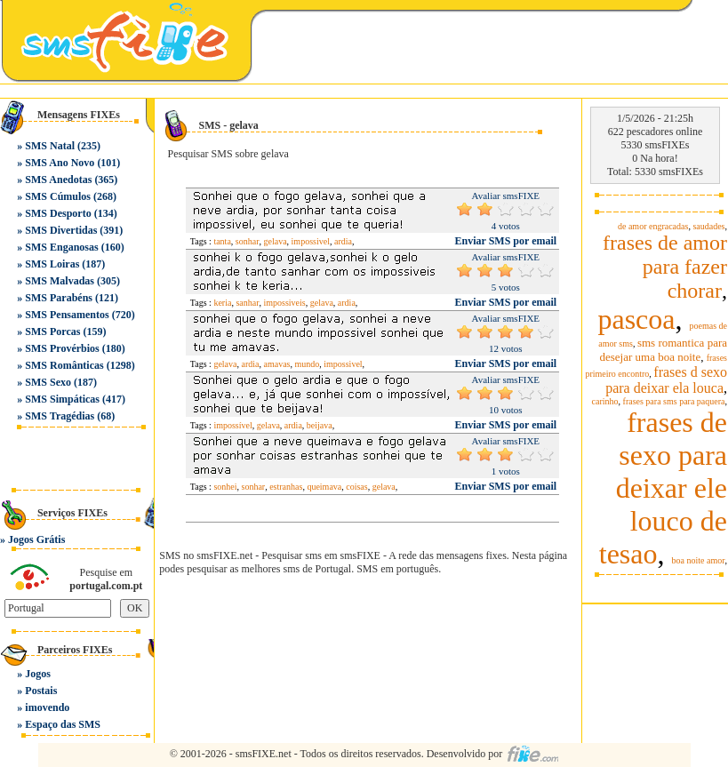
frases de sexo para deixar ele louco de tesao (663, 488)
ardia (343, 241)
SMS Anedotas (58, 179)
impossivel (311, 241)
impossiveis (285, 303)
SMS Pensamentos (66, 314)
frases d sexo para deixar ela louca (666, 379)
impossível (232, 425)
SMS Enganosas (61, 247)
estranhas (285, 486)
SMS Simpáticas (62, 399)
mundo (306, 364)
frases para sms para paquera (674, 401)
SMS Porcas (52, 331)
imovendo (47, 707)
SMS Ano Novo (59, 162)
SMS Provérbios (62, 348)
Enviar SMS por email (506, 241)
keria (222, 303)
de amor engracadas (653, 226)
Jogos (38, 673)
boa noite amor (698, 560)
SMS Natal (50, 146)
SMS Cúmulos (58, 196)
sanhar (247, 303)
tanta (221, 241)
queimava (324, 486)
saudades (708, 226)
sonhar (248, 241)
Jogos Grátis (36, 539)
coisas (356, 486)
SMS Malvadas (59, 281)
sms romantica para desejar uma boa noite (663, 350)
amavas (276, 364)
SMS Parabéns (58, 298)
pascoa (636, 319)
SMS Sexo (48, 382)
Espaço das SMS (62, 724)
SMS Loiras (52, 264)
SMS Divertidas (61, 230)
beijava (319, 425)
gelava (275, 241)
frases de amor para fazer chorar (665, 266)
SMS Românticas (64, 365)
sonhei (224, 486)
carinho (605, 401)
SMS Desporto (58, 213)
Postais (41, 690)
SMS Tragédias (59, 416)
